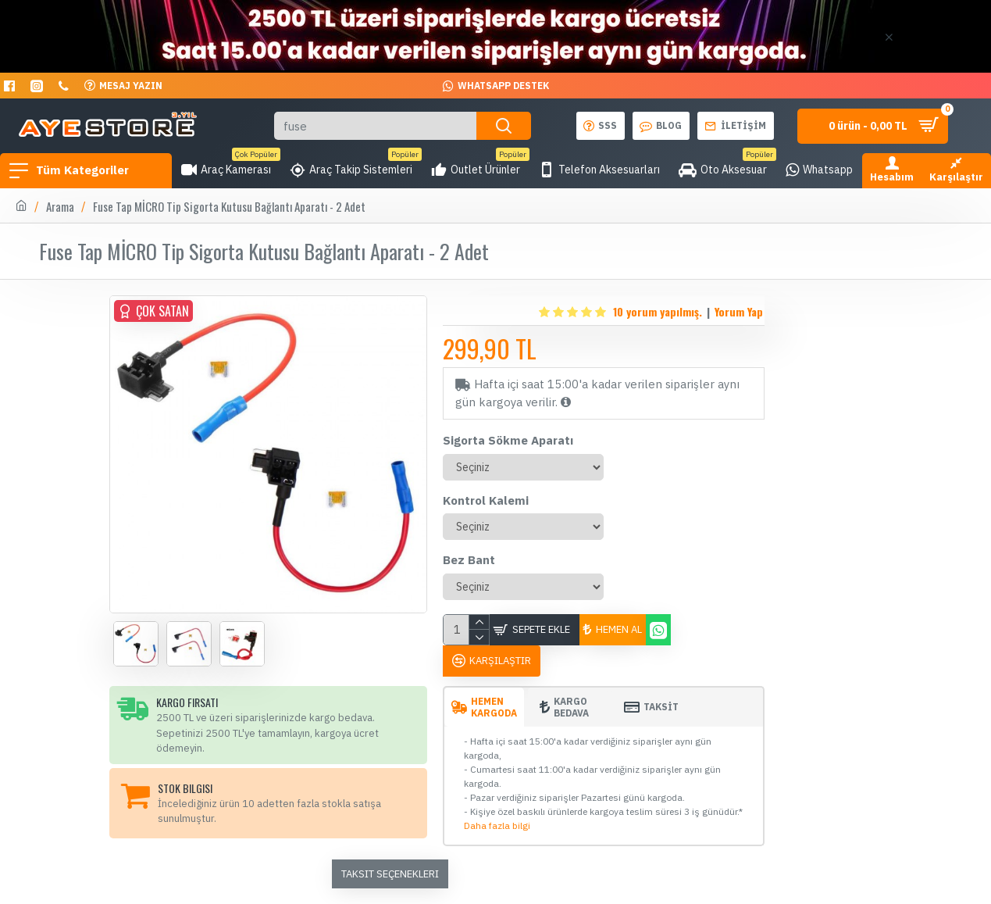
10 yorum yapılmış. (657, 311)
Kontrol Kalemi (486, 500)
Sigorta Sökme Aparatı (508, 440)
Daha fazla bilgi (497, 825)
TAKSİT (661, 707)
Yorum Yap (739, 311)
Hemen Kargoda (494, 707)
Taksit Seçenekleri (390, 874)
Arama (60, 206)
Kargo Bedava (571, 707)
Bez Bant (469, 559)
